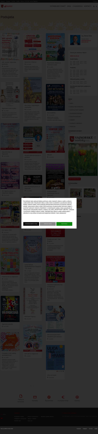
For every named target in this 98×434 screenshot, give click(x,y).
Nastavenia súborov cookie (31, 223)
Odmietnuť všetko (48, 223)
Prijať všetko (64, 223)
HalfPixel (6, 428)
